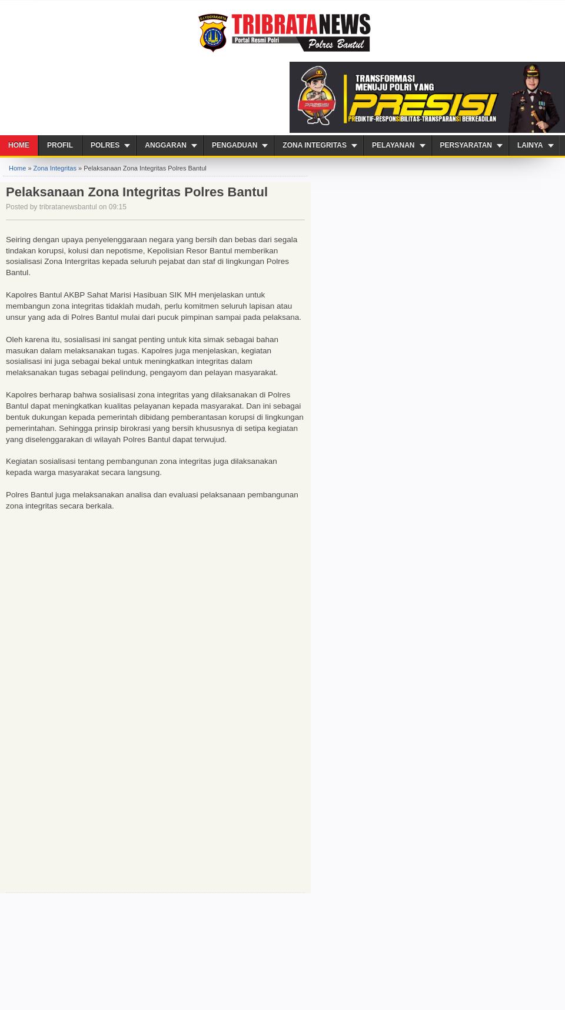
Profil (60, 145)
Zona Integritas (55, 168)
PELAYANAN (393, 145)
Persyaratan (466, 145)
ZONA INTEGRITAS (314, 145)
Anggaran (166, 145)
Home (18, 145)
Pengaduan (234, 145)
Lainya (530, 145)
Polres (105, 145)
